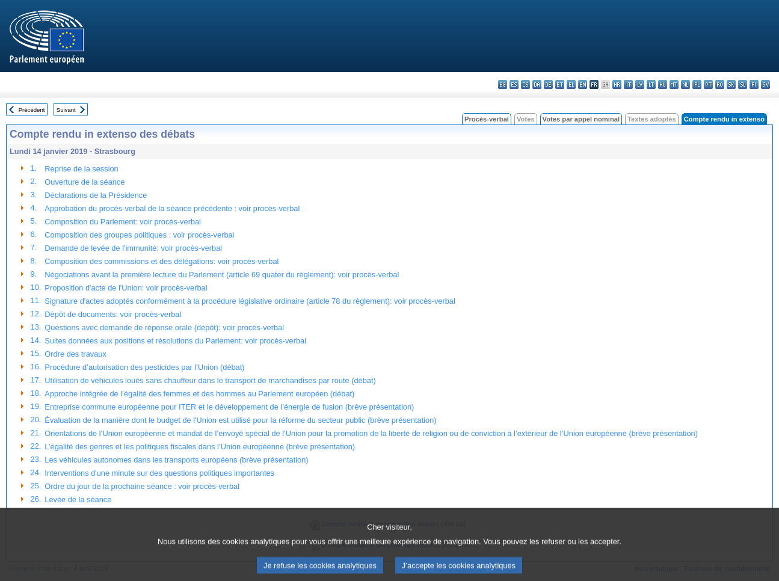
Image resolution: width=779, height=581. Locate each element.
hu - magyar (662, 84)
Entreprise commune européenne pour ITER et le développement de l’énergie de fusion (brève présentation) (229, 406)
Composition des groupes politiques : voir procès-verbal (139, 234)
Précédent (32, 109)
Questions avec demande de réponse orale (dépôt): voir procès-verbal (164, 327)
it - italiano (628, 84)
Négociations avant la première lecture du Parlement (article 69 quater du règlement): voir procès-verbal (222, 274)
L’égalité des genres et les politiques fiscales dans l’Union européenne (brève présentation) (200, 446)
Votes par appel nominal (581, 119)
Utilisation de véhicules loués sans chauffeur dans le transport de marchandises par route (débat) (210, 380)
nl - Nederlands (685, 84)
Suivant (66, 109)
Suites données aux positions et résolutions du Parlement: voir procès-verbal (175, 340)
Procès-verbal (486, 119)
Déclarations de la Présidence (96, 195)
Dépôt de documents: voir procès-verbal (113, 314)
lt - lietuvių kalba (651, 84)
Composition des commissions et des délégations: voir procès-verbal (162, 261)
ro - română (719, 84)
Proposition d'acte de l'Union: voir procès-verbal (126, 287)
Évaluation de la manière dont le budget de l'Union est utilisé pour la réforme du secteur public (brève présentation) (240, 420)
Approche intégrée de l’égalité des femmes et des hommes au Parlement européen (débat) (199, 393)
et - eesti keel (559, 84)
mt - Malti (674, 84)
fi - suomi (754, 84)
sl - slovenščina (742, 84)
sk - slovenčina (731, 84)
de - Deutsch (548, 84)
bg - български (502, 84)
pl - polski (696, 84)
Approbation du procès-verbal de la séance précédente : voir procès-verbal (172, 208)
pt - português (708, 84)
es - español (514, 84)
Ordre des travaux (75, 353)
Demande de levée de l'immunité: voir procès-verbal (133, 248)
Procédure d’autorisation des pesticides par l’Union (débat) (144, 367)
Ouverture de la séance (85, 181)
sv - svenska (765, 84)
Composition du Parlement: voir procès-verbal (123, 221)
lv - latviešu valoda (639, 84)
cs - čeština (525, 84)
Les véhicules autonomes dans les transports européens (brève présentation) (176, 459)
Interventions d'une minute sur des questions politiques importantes (159, 473)
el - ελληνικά (571, 84)
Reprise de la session (81, 168)
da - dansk (536, 84)
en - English (582, 84)
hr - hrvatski (616, 84)
